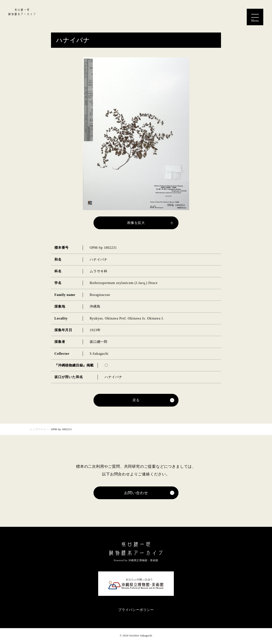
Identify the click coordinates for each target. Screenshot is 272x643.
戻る (136, 400)
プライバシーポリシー (136, 610)
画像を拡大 (136, 223)
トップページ (38, 429)
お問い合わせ (136, 493)
